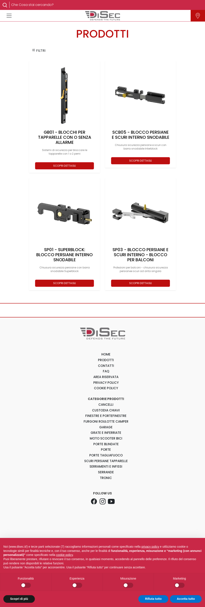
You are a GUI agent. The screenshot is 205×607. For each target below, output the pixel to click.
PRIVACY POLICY (106, 382)
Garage (106, 427)
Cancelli (105, 404)
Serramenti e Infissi (106, 466)
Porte (106, 449)
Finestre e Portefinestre (105, 416)
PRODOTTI (106, 360)
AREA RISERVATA (105, 377)
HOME (105, 354)
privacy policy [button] (150, 546)
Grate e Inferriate (106, 432)
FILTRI (38, 50)
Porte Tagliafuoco (106, 455)
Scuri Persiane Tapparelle (106, 461)
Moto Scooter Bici (106, 438)
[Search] (105, 5)
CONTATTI (106, 365)
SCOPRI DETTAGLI (64, 165)
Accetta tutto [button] (186, 598)
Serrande (106, 472)
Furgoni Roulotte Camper (106, 421)
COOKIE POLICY (106, 388)
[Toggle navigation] (9, 16)
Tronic (106, 478)
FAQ (106, 371)
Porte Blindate (106, 444)
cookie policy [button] (64, 555)
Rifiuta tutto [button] (153, 598)
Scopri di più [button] (19, 598)
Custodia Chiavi (106, 410)
